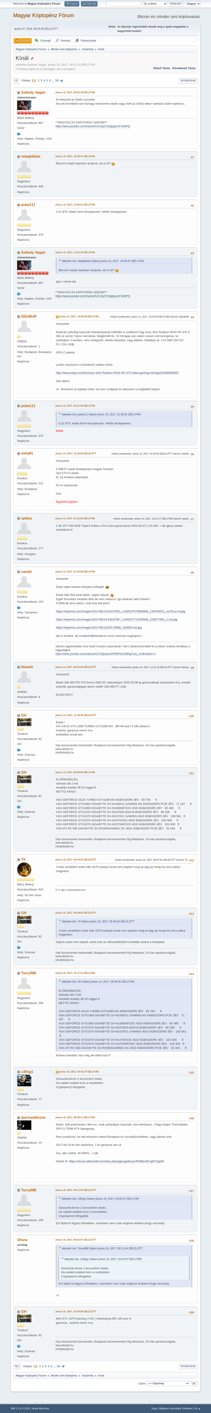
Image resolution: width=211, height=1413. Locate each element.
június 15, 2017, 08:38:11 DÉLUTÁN (75, 1117)
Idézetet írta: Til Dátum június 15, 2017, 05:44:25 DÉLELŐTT (98, 921)
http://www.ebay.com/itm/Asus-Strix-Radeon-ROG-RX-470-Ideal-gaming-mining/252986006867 (117, 372)
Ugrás (141, 1383)
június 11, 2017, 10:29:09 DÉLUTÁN (79, 316)
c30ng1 (27, 1072)
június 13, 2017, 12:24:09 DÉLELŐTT (75, 453)
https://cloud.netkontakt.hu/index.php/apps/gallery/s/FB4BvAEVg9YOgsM (116, 1161)
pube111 (28, 205)
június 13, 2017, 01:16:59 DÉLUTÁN (75, 518)
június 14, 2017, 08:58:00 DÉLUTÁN (75, 772)
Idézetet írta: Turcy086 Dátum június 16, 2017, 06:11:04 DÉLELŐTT (102, 1248)
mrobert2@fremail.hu (92, 635)
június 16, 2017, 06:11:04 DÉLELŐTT (75, 1190)
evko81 (27, 453)
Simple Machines (40, 1408)
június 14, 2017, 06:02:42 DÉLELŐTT (75, 667)
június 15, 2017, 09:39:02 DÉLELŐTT (75, 912)
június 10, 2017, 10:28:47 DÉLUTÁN (75, 156)
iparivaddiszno (33, 1117)
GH (24, 715)
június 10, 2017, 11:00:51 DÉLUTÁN (75, 204)
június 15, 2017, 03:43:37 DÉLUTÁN (79, 1071)
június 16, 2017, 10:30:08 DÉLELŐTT (75, 1311)
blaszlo (27, 667)
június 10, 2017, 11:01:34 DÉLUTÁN (75, 252)
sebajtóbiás (31, 156)
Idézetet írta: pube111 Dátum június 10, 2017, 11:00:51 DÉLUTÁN (101, 414)
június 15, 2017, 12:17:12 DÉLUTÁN (75, 973)
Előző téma (162, 68)
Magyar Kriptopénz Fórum (43, 15)
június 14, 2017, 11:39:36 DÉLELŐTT (75, 715)
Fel (17, 1366)
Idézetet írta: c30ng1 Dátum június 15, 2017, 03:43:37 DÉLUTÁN (100, 1198)
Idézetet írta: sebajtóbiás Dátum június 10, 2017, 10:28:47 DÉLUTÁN (103, 261)
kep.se (149, 867)
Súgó (154, 1408)
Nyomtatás (188, 80)
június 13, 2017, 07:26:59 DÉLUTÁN (75, 571)
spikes (26, 518)
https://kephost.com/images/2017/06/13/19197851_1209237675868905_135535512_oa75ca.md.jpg (120, 611)
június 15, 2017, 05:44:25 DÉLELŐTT (75, 859)
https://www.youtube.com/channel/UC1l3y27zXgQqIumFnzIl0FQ (92, 126)
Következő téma (183, 68)
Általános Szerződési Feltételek (175, 1408)
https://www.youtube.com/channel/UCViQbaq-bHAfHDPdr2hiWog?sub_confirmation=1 (105, 653)
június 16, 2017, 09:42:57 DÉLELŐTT (75, 1239)
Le (16, 80)
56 (57, 80)
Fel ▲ (197, 1408)
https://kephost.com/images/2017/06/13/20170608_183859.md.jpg (99, 627)
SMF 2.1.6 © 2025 (20, 1408)
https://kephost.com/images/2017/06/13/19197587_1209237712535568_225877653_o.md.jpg (116, 619)
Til (23, 859)
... (53, 80)
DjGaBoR (29, 316)
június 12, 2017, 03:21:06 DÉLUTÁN (75, 405)
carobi (26, 572)
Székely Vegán (33, 92)
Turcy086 (28, 973)
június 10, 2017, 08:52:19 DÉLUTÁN (75, 92)
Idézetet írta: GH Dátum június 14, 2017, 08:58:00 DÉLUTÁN (98, 981)
